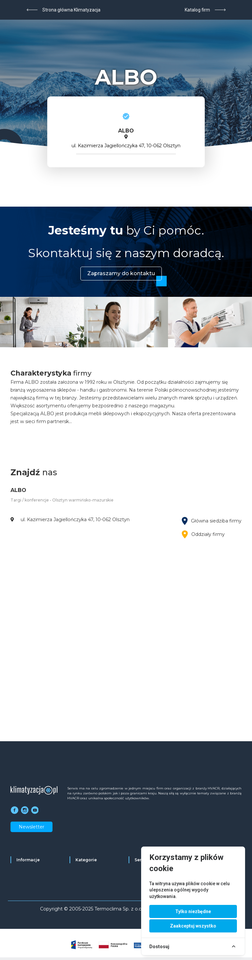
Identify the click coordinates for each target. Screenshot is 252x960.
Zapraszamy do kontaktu (121, 273)
